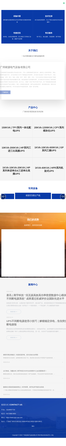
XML (52, 435)
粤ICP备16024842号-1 (44, 435)
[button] (3, 197)
